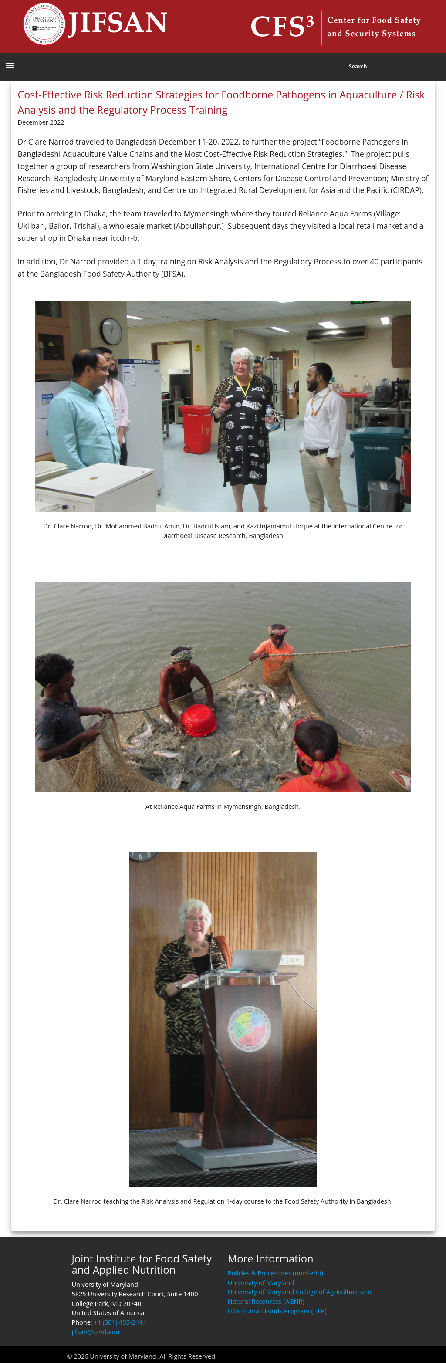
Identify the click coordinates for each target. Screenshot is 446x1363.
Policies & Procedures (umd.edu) (275, 1273)
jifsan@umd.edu (95, 1332)
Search (427, 68)
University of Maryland (261, 1282)
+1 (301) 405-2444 (120, 1322)
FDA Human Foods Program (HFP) (277, 1311)
